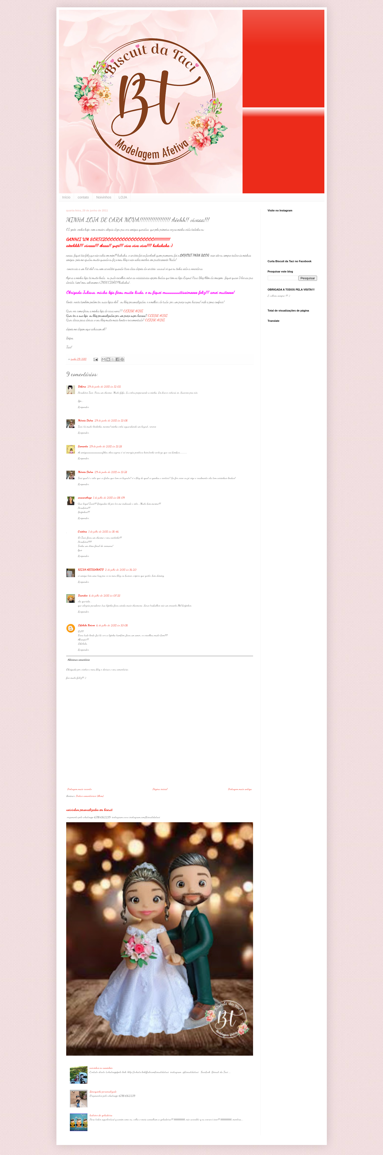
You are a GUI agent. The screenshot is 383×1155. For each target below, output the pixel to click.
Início (66, 197)
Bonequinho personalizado (103, 1091)
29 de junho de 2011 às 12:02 (104, 386)
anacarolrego (85, 497)
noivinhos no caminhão (101, 1068)
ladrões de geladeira (101, 1115)
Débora (82, 386)
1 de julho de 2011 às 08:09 (109, 497)
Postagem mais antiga (240, 789)
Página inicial (160, 789)
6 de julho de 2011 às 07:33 (104, 595)
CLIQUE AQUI (133, 311)
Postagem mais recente (79, 789)
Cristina (82, 531)
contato (83, 197)
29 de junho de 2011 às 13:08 (111, 420)
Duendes (82, 595)
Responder (83, 407)
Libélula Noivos (86, 625)
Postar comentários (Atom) (90, 796)
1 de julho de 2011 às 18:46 (103, 531)
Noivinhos (103, 197)
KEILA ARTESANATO (91, 569)
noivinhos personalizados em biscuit (89, 810)
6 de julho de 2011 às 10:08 (112, 625)
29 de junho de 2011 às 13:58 (105, 446)
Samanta (83, 446)
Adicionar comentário (79, 659)
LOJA (122, 197)
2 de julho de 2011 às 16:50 (120, 569)
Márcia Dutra (85, 420)
